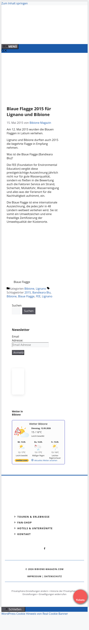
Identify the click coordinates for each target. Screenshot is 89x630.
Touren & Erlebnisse (33, 516)
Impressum (34, 576)
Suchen (17, 305)
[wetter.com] (22, 461)
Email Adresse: (17, 338)
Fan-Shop (24, 522)
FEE (38, 296)
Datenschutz (53, 576)
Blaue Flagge (26, 296)
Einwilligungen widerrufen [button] (52, 594)
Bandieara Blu (41, 292)
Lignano (41, 289)
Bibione (29, 289)
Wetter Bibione (38, 424)
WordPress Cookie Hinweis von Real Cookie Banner (34, 614)
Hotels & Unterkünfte (35, 528)
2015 (28, 292)
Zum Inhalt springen (14, 3)
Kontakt (24, 534)
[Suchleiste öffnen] (4, 51)
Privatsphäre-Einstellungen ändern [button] (30, 591)
